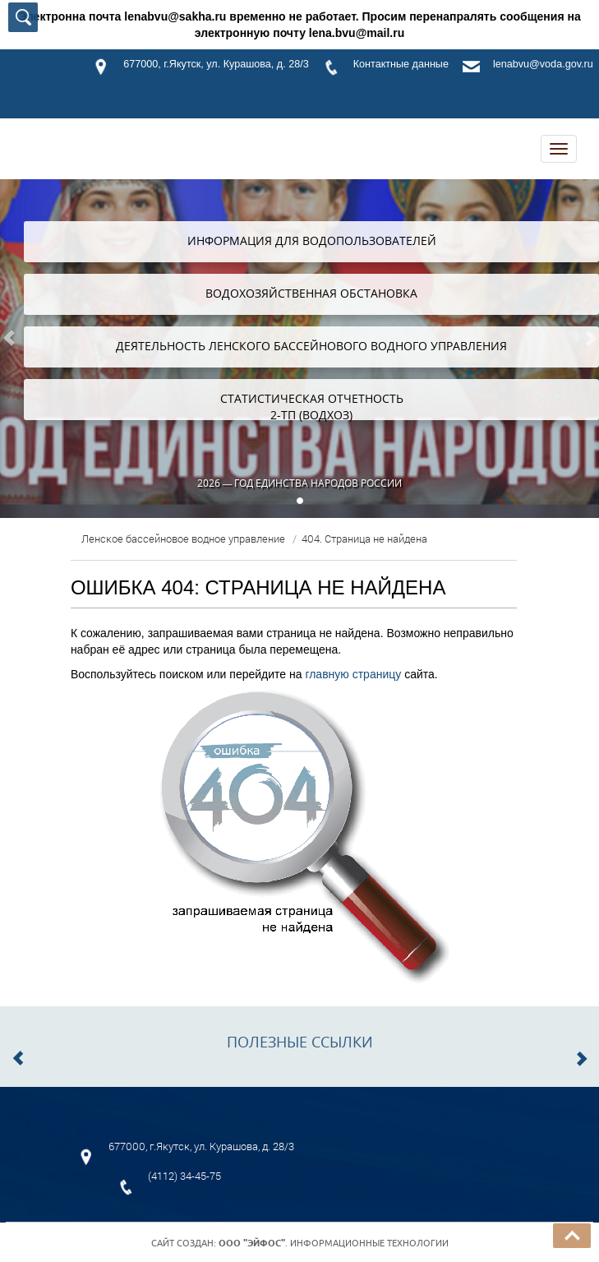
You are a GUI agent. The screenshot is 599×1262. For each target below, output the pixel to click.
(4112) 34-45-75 (184, 1175)
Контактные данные (401, 64)
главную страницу (353, 674)
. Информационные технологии (334, 1243)
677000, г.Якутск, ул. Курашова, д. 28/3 (215, 64)
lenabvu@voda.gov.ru (543, 64)
